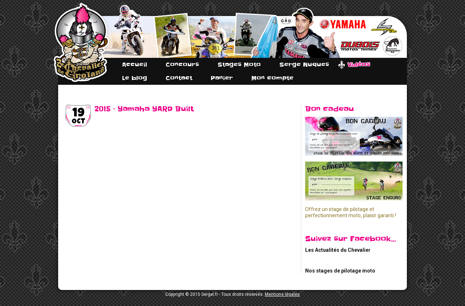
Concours (182, 64)
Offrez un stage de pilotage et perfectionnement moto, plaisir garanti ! (350, 212)
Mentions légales (282, 294)
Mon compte (272, 78)
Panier (222, 78)
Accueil (134, 64)
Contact (179, 78)
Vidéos (359, 64)
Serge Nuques (304, 64)
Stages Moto (239, 64)
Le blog (134, 78)
